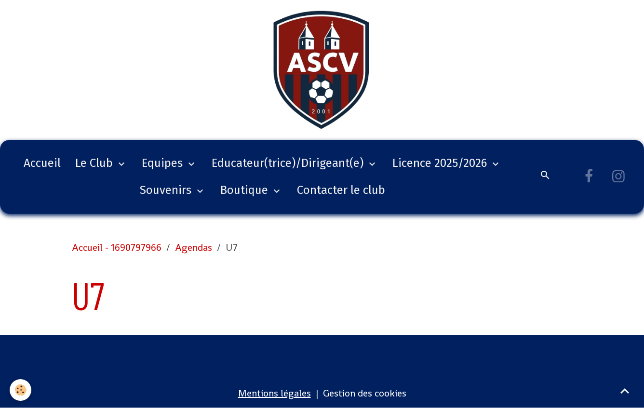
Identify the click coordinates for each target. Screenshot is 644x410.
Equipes (164, 163)
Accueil (42, 163)
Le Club (95, 163)
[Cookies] (20, 390)
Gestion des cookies (364, 393)
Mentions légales (274, 393)
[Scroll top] (625, 391)
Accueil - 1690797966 (116, 247)
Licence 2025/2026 (441, 163)
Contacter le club (341, 190)
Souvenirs (167, 190)
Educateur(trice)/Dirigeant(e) (289, 163)
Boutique (245, 190)
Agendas (193, 247)
